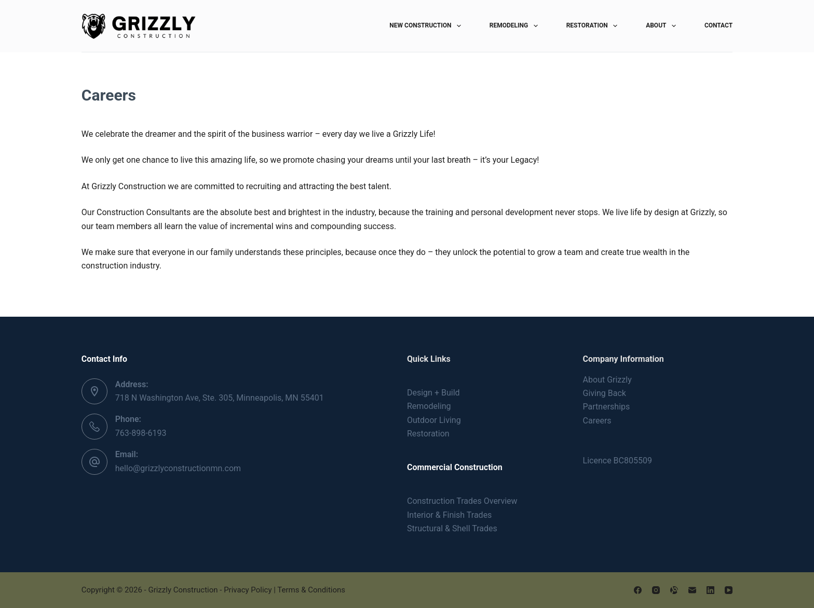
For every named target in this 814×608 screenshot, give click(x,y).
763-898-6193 (141, 433)
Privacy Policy (248, 590)
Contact (718, 25)
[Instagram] (656, 590)
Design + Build (433, 393)
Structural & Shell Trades (452, 528)
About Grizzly (607, 380)
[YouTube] (728, 590)
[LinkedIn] (710, 590)
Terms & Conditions (311, 590)
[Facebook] (638, 590)
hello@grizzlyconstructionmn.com (178, 468)
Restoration (593, 26)
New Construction (427, 26)
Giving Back (604, 393)
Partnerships (606, 407)
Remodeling (516, 26)
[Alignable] (674, 590)
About (663, 26)
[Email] (692, 590)
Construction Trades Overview (462, 501)
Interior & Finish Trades (449, 515)
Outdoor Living (434, 420)
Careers (597, 421)
